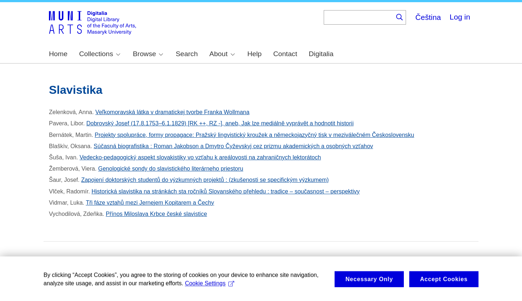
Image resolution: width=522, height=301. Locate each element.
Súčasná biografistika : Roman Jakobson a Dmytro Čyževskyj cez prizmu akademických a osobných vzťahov (233, 146)
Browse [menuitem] (148, 53)
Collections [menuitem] (99, 53)
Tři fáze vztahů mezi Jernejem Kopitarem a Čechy (150, 203)
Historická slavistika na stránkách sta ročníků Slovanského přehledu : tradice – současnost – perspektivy (225, 191)
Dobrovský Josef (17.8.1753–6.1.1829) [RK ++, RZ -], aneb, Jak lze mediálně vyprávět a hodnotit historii (219, 123)
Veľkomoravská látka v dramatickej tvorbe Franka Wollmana (172, 112)
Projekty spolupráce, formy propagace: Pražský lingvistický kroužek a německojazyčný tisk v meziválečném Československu (254, 135)
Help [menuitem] (254, 53)
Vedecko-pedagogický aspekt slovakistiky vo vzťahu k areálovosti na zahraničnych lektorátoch (200, 157)
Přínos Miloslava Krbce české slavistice (156, 214)
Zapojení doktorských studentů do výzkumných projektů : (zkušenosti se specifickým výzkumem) (205, 180)
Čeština (428, 17)
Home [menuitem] (58, 53)
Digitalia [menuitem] (321, 53)
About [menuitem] (222, 53)
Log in (460, 17)
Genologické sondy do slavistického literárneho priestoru (170, 169)
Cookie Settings (209, 290)
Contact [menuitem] (285, 53)
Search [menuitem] (187, 53)
